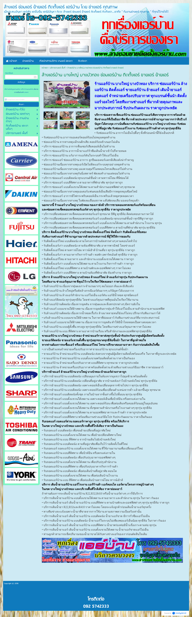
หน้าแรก (45, 67)
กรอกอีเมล (9, 73)
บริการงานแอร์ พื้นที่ (57, 67)
